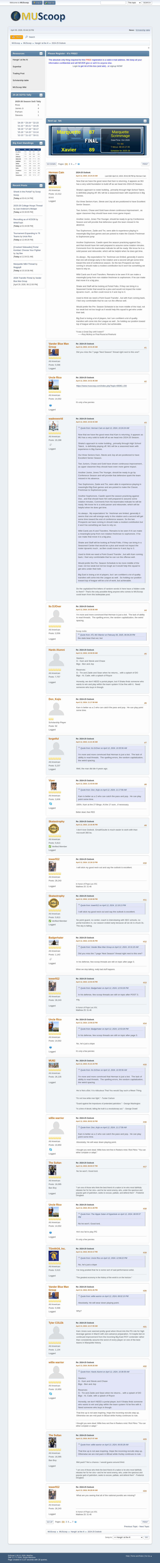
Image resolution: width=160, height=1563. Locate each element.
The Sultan (55, 1162)
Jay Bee (19, 253)
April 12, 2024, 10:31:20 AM (87, 347)
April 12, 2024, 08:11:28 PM (87, 1208)
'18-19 (20, 129)
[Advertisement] (98, 93)
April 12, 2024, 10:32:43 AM (87, 422)
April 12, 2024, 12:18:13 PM (87, 862)
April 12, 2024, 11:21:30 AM (87, 742)
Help (127, 1556)
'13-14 (36, 132)
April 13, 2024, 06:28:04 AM (87, 1490)
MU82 (52, 1060)
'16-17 (36, 129)
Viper (52, 780)
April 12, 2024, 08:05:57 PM (87, 1166)
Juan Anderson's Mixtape (26, 209)
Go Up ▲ (148, 1556)
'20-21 (28, 126)
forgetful (54, 738)
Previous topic (131, 1526)
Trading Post (18, 73)
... (74, 164)
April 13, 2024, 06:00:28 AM (87, 1366)
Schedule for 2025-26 (120, 151)
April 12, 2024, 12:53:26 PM (87, 941)
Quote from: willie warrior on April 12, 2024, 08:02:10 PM (104, 1296)
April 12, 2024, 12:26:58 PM (87, 899)
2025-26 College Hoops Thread (27, 205)
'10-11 (36, 135)
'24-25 (20, 123)
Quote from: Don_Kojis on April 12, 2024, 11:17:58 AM (103, 790)
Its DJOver (55, 606)
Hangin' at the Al (20, 60)
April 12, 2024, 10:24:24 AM (87, 176)
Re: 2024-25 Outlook (85, 344)
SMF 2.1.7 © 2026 (15, 1557)
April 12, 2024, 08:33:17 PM (87, 1252)
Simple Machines (29, 1557)
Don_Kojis (55, 699)
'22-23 (36, 123)
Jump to (108, 1537)
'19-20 (36, 126)
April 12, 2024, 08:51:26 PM (87, 1290)
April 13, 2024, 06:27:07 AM (87, 1438)
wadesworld (56, 418)
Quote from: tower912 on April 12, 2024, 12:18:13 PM (103, 905)
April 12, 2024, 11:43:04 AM (87, 784)
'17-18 (28, 129)
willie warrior (56, 1118)
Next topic (144, 1526)
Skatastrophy (56, 821)
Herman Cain (56, 172)
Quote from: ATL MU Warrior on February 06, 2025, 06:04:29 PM (107, 635)
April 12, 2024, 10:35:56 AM (87, 610)
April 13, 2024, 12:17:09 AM (87, 1326)
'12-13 (20, 135)
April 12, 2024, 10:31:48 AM (87, 381)
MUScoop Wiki (19, 87)
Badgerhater (56, 937)
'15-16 (20, 132)
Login (75, 66)
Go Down (51, 164)
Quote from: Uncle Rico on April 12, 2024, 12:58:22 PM (103, 1258)
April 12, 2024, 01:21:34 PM (87, 1064)
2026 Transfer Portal (22, 278)
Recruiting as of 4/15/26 (24, 219)
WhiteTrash (18, 223)
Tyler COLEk (56, 1322)
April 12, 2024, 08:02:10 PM (87, 1121)
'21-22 (20, 126)
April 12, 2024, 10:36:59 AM (87, 653)
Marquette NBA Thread (24, 264)
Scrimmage (120, 136)
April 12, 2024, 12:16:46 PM (87, 825)
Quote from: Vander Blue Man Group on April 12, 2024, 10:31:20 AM (109, 947)
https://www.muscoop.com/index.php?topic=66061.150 (101, 386)
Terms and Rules (137, 1556)
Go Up (49, 1522)
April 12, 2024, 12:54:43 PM (87, 982)
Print (145, 164)
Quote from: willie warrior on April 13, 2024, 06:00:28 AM (104, 1445)
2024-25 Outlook (83, 172)
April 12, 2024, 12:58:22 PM (87, 1023)
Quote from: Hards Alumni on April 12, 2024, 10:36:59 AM (104, 1372)
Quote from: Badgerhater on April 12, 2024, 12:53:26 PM (104, 988)
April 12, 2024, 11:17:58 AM (87, 702)
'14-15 (28, 132)
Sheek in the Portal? (22, 192)
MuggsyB (17, 267)
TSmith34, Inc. (57, 1248)
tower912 (54, 859)
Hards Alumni (57, 650)
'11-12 (28, 135)
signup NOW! (116, 66)
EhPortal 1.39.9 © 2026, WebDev (20, 1555)
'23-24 (28, 123)
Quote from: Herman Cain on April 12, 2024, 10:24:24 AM (104, 428)
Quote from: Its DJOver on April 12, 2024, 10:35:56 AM (103, 748)
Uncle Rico (27, 236)
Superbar (17, 66)
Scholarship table (143, 30)
